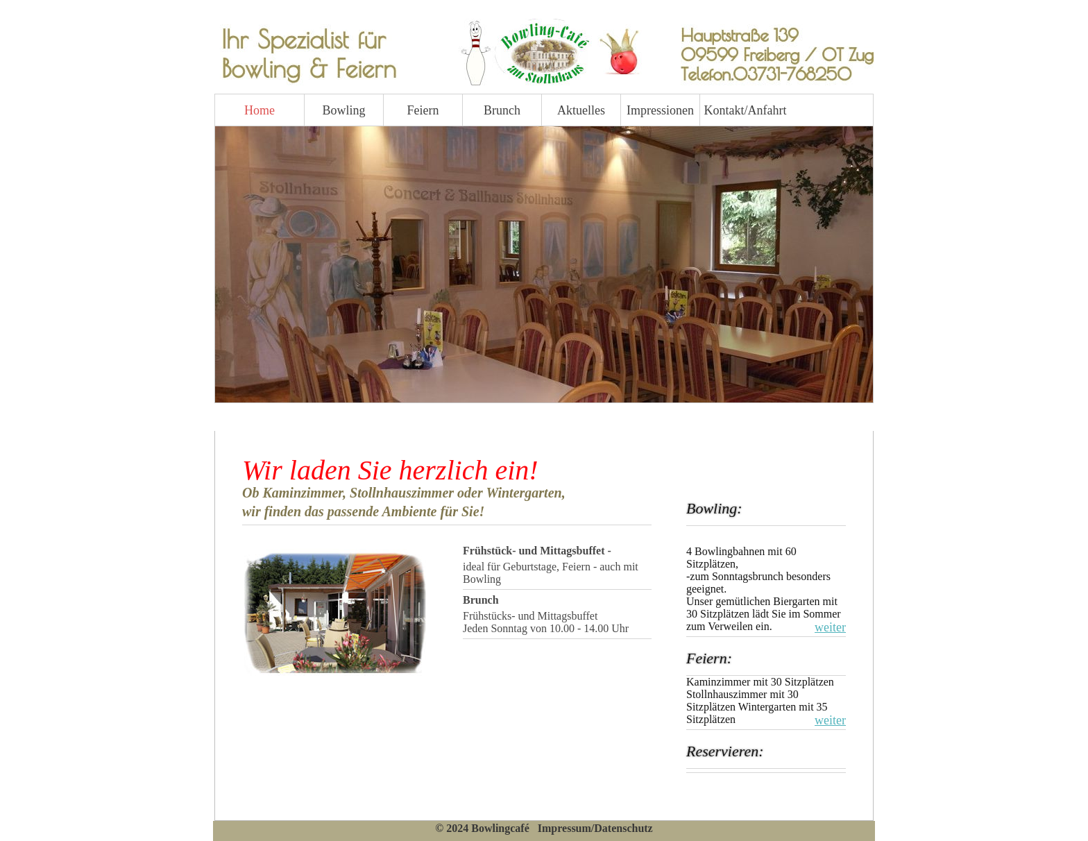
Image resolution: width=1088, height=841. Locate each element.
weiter (830, 627)
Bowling (343, 110)
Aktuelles (581, 110)
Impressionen (660, 110)
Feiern (423, 110)
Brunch (502, 110)
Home (259, 110)
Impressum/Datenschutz (595, 828)
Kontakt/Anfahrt (740, 110)
